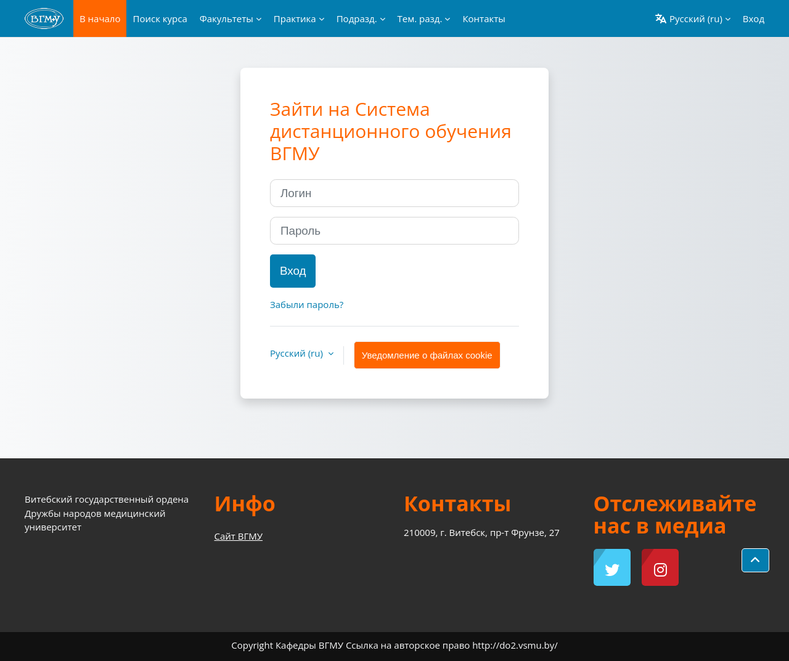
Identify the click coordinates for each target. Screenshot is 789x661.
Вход (753, 18)
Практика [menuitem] (295, 18)
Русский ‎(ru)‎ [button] (297, 353)
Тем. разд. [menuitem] (420, 18)
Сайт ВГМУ (239, 536)
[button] (692, 18)
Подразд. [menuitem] (357, 18)
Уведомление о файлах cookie (427, 355)
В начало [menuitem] (100, 18)
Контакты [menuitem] (483, 18)
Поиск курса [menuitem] (160, 18)
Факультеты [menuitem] (226, 18)
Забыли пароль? (306, 304)
